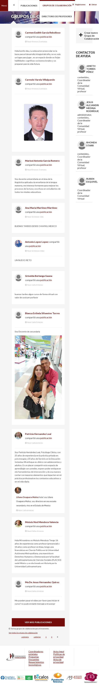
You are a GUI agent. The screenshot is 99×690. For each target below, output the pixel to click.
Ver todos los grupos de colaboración (23, 633)
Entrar (94, 4)
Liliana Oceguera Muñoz (27, 497)
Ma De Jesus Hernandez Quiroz (42, 582)
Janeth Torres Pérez (90, 68)
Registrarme (80, 4)
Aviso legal (58, 651)
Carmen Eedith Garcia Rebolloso (42, 32)
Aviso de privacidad (58, 660)
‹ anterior (37, 637)
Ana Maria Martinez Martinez (41, 207)
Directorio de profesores (57, 16)
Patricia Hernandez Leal (38, 433)
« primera (25, 637)
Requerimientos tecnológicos (36, 663)
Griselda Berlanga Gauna (38, 275)
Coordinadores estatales (35, 652)
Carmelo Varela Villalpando (40, 79)
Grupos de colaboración (57, 5)
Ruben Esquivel (92, 180)
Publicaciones (29, 5)
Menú (4, 5)
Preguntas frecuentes (33, 658)
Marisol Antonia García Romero (42, 160)
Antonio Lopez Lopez (36, 241)
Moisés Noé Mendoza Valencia (41, 522)
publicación (46, 36)
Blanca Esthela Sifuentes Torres (42, 313)
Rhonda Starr (91, 144)
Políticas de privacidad (59, 655)
